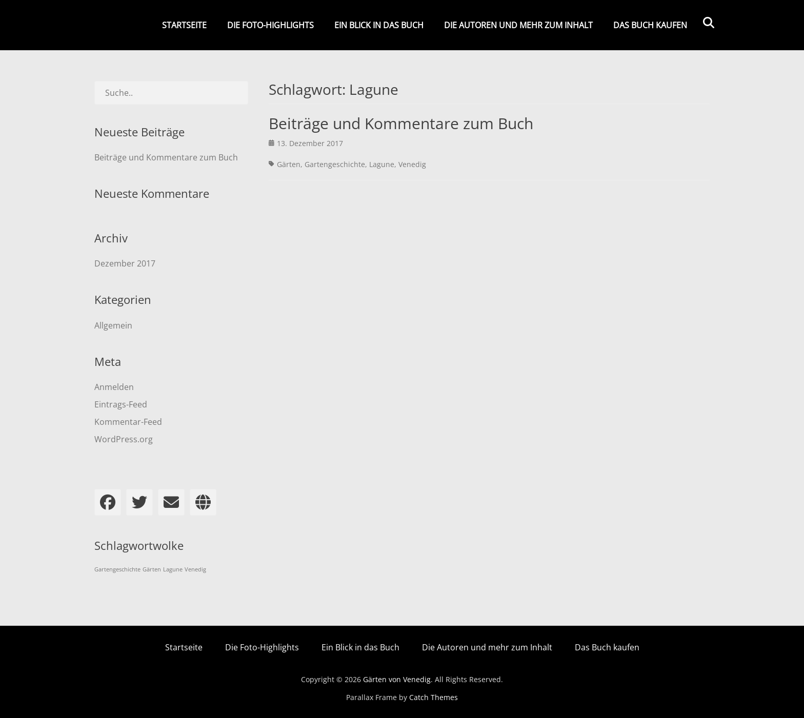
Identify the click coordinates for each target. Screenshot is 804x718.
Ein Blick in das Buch (379, 25)
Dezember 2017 (124, 263)
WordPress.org (123, 439)
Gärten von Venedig (397, 679)
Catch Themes (433, 697)
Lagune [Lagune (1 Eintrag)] (173, 569)
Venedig (412, 164)
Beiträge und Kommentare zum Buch (401, 123)
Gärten (288, 164)
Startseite (184, 25)
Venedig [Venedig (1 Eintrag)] (195, 569)
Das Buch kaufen (650, 25)
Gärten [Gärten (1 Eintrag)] (152, 569)
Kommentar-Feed (128, 421)
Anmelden (114, 387)
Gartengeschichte (335, 164)
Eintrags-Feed (120, 404)
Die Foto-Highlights (270, 25)
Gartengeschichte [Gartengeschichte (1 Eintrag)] (117, 569)
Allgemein (113, 325)
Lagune (381, 164)
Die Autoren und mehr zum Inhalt (518, 25)
